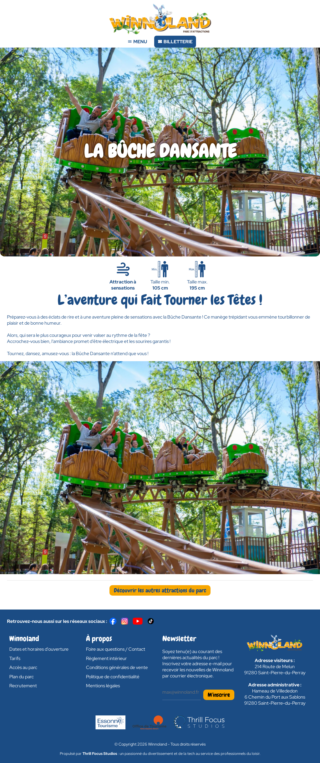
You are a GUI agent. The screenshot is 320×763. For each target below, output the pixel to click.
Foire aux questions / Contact (115, 649)
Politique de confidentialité (112, 677)
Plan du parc (21, 677)
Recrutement (23, 686)
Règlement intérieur (106, 658)
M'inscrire (219, 695)
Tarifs (14, 658)
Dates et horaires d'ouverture (39, 649)
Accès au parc (23, 667)
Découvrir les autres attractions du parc (160, 590)
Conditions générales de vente (117, 667)
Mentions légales (103, 686)
